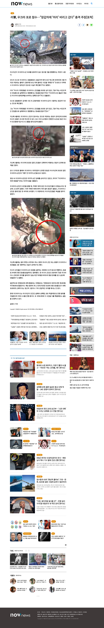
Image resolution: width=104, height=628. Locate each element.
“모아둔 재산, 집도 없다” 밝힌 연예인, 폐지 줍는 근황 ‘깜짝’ (41, 590)
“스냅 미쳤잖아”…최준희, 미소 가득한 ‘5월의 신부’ (41, 582)
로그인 (38, 612)
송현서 (17, 24)
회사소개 (43, 612)
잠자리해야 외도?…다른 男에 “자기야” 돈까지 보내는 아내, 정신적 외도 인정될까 (37, 568)
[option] (18, 562)
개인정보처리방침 (54, 612)
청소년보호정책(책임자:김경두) (65, 612)
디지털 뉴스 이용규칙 (77, 612)
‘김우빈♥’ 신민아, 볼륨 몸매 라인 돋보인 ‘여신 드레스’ (61, 590)
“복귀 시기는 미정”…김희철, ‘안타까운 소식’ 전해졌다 (61, 582)
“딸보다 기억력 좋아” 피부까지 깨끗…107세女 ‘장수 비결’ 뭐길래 (55, 567)
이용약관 (48, 612)
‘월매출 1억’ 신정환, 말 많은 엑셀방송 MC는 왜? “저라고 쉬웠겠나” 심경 (18, 567)
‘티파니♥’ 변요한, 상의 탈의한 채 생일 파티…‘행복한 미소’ (22, 590)
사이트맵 (85, 612)
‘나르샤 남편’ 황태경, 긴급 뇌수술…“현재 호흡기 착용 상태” (22, 582)
